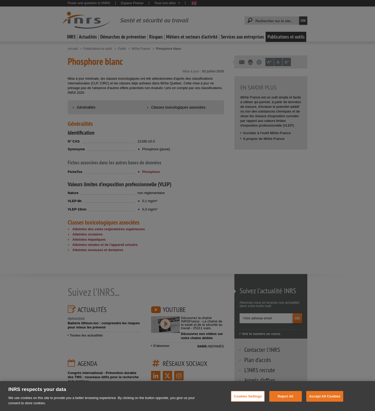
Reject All (285, 401)
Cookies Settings (248, 401)
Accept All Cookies (324, 401)
